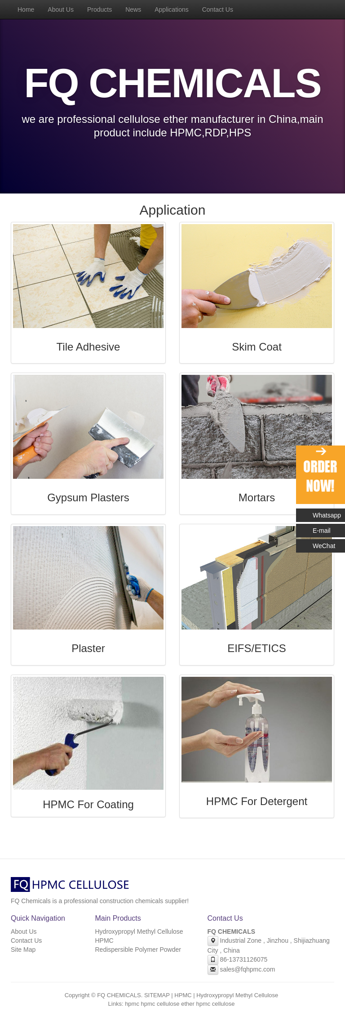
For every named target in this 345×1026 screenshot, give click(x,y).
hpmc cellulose (215, 1003)
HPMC (104, 940)
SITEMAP (157, 995)
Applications (172, 9)
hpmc (132, 1003)
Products (99, 9)
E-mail (322, 530)
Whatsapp (327, 515)
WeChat (324, 545)
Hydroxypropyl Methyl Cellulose (139, 931)
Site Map (23, 949)
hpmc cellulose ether (168, 1003)
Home (26, 9)
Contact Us (217, 9)
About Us (61, 9)
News (133, 9)
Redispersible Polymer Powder (138, 949)
